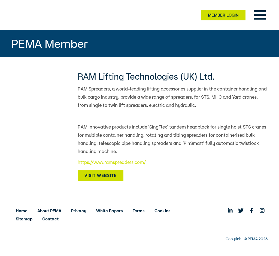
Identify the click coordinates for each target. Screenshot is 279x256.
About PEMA (49, 210)
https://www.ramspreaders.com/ (112, 162)
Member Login (223, 15)
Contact (50, 219)
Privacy (78, 210)
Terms (139, 210)
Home (22, 210)
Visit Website (100, 175)
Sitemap (24, 219)
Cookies (162, 210)
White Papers (109, 210)
